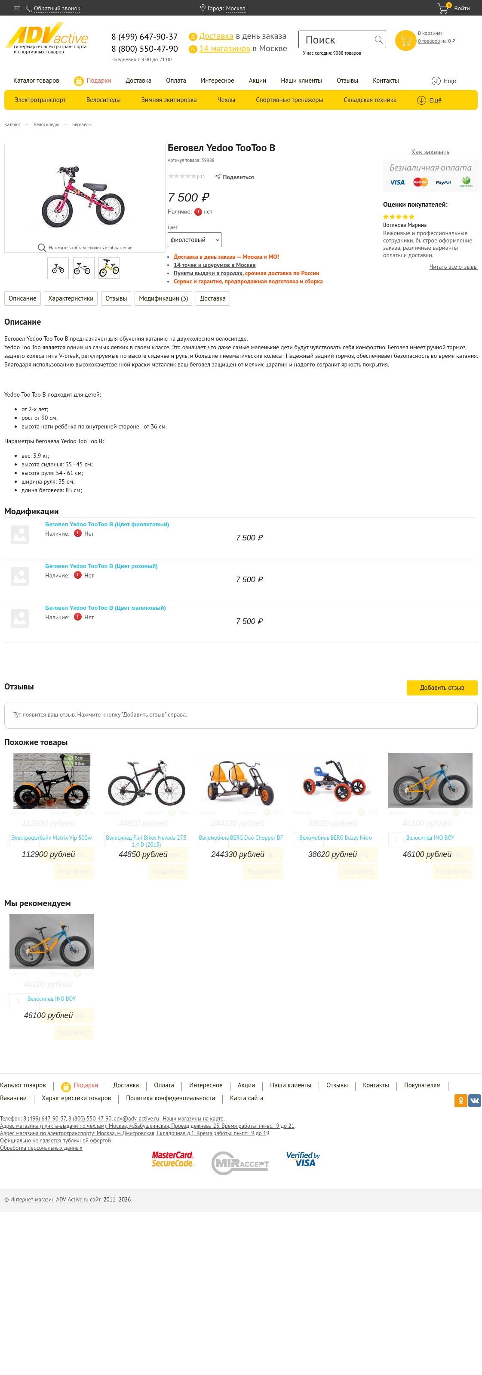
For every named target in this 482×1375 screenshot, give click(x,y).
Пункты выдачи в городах (208, 273)
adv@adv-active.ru (136, 1118)
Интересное (217, 80)
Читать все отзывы (454, 266)
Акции (258, 80)
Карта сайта (247, 1098)
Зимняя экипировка (169, 100)
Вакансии (13, 1098)
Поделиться (234, 177)
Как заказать (430, 151)
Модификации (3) (163, 298)
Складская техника (370, 100)
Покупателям (422, 1085)
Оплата (176, 80)
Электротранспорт (40, 100)
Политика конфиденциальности (170, 1098)
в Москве (238, 48)
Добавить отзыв (442, 687)
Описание (23, 298)
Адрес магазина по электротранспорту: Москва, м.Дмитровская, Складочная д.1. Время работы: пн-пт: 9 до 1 (133, 1133)
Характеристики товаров (76, 1098)
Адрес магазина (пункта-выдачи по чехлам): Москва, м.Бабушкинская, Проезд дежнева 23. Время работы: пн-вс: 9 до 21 (147, 1126)
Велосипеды (103, 100)
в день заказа (237, 35)
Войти (462, 8)
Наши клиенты (301, 80)
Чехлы (226, 100)
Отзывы (347, 80)
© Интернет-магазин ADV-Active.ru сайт (53, 1199)
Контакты (386, 80)
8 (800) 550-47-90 (90, 1118)
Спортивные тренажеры (289, 100)
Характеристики (70, 298)
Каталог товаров (36, 80)
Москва (236, 8)
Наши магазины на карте (193, 1118)
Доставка (139, 80)
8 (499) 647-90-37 (44, 1118)
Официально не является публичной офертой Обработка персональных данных (55, 1144)
